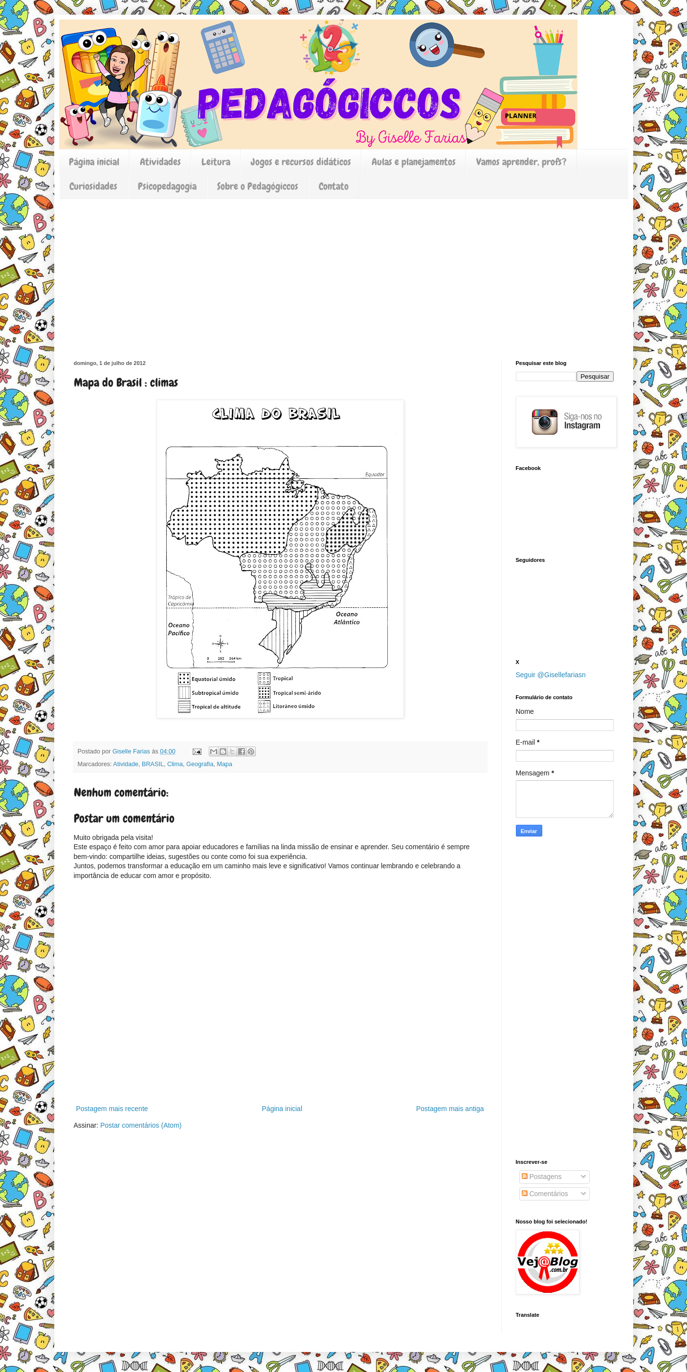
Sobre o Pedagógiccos (257, 186)
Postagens (542, 1176)
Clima (175, 764)
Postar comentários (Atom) (141, 1125)
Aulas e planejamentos (414, 161)
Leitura (215, 161)
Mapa (224, 764)
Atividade (125, 764)
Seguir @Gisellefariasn (551, 675)
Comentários (545, 1194)
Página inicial (94, 161)
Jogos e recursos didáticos (301, 161)
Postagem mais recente (112, 1109)
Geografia (199, 764)
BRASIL (153, 764)
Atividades (160, 161)
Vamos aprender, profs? (521, 161)
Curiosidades (93, 186)
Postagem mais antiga (450, 1109)
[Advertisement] (344, 272)
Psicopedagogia (167, 186)
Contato (334, 186)
